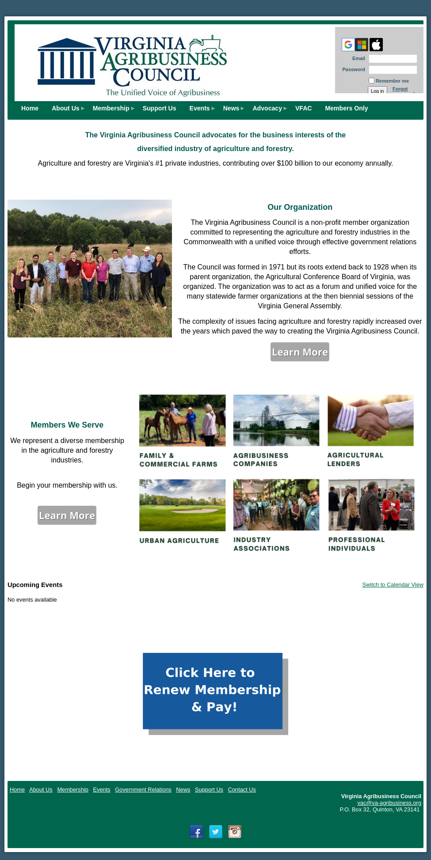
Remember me (392, 80)
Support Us (159, 108)
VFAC (303, 108)
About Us (66, 108)
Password (352, 69)
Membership (111, 108)
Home (17, 789)
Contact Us (242, 789)
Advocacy (267, 108)
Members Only (346, 108)
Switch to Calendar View (392, 584)
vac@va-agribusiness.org (389, 802)
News (231, 108)
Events (200, 108)
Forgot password (404, 91)
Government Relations (143, 789)
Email (357, 58)
